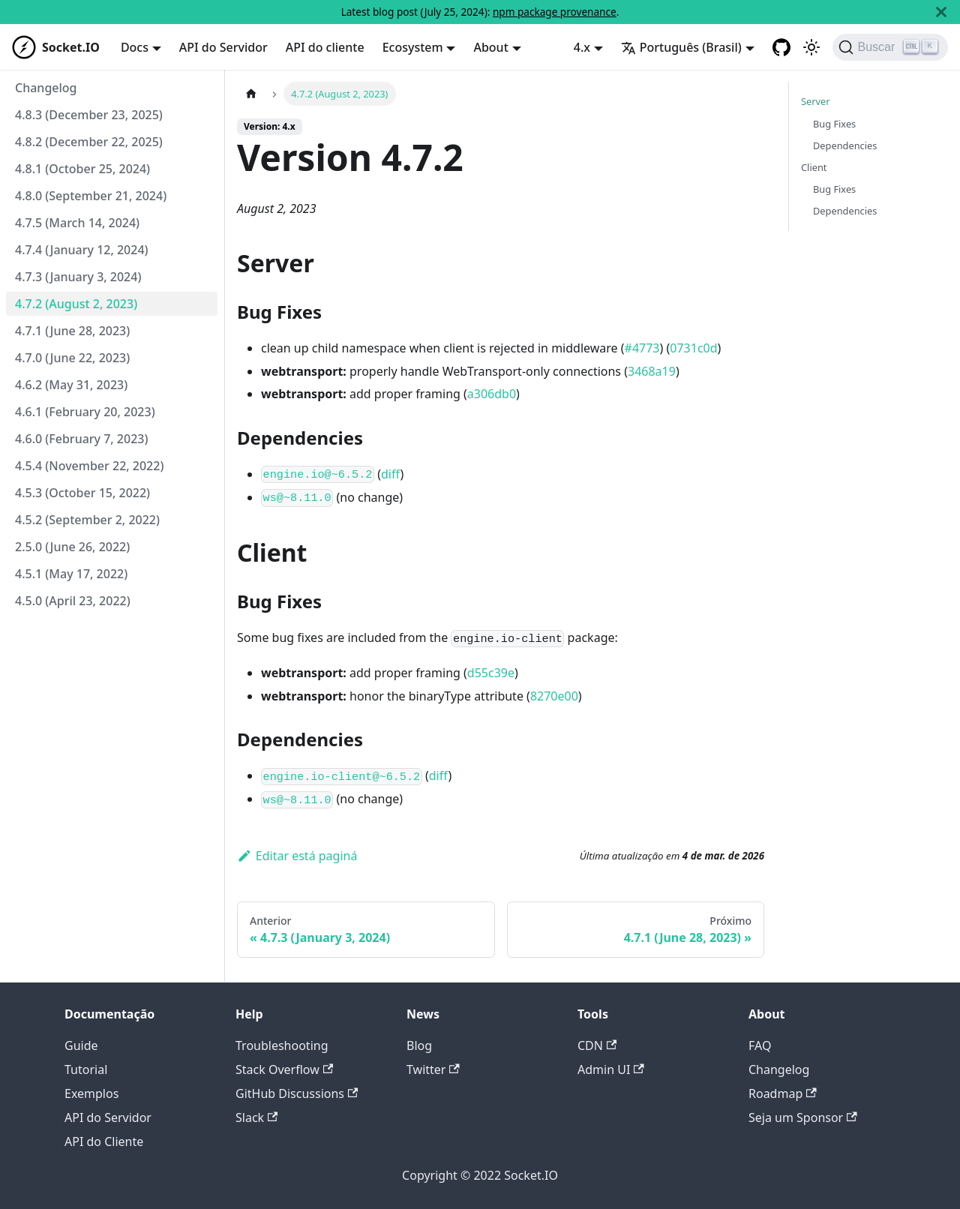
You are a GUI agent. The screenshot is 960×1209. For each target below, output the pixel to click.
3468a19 (652, 371)
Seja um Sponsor (802, 1117)
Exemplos (91, 1093)
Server (815, 101)
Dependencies (845, 145)
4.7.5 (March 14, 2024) (77, 222)
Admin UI (611, 1069)
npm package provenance (554, 11)
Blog (419, 1045)
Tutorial (85, 1069)
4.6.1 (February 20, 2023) (85, 412)
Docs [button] (134, 47)
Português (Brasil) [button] (681, 47)
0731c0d (693, 348)
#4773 (642, 348)
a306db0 (491, 394)
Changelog (46, 88)
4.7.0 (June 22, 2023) (72, 358)
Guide (81, 1045)
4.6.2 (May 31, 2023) (71, 384)
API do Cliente (103, 1141)
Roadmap (782, 1093)
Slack (257, 1117)
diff (390, 474)
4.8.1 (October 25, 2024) (82, 168)
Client (813, 167)
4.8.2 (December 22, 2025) (89, 142)
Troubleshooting (282, 1045)
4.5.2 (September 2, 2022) (87, 520)
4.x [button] (582, 47)
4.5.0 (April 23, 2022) (72, 600)
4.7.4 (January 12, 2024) (81, 250)
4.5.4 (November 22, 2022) (89, 466)
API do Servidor (223, 47)
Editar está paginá (297, 856)
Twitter (433, 1069)
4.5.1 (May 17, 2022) (71, 574)
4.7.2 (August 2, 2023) (76, 304)
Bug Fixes (834, 123)
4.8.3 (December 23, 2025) (89, 114)
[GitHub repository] (782, 47)
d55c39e (490, 672)
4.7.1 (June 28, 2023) (72, 330)
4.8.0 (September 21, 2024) (90, 196)
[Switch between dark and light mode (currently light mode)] (812, 47)
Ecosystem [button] (412, 47)
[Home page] (251, 93)
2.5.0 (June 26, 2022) (72, 546)
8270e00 (554, 696)
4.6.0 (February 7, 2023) (81, 438)
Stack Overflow (284, 1069)
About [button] (490, 47)
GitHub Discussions (297, 1093)
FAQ (759, 1045)
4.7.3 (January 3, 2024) (78, 276)
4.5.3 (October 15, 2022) (82, 492)
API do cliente (325, 47)
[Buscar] (890, 47)
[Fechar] (941, 12)
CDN (597, 1045)
